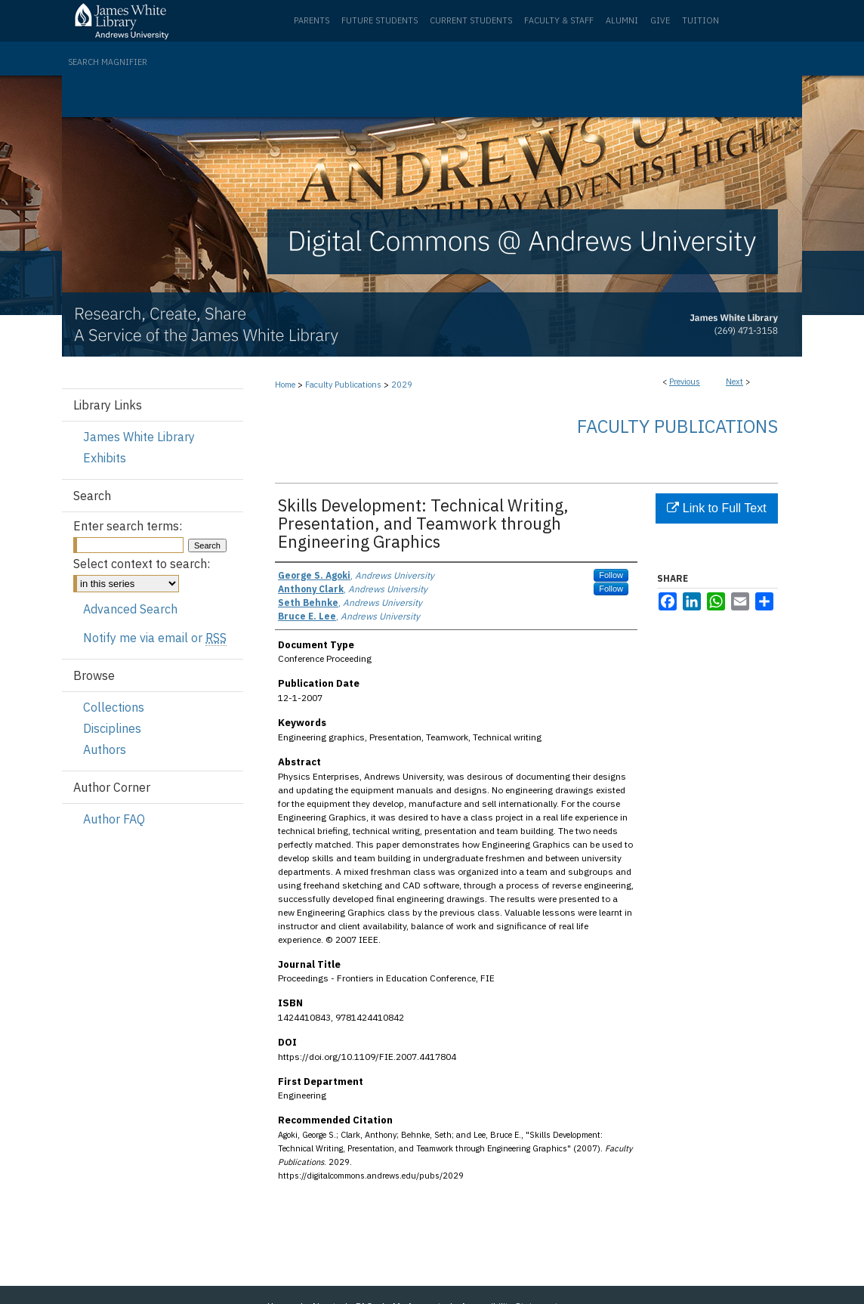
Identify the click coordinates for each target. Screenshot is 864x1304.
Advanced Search (130, 608)
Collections (113, 707)
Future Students (379, 20)
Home (285, 384)
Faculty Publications (343, 384)
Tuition (700, 20)
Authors (104, 749)
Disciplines (112, 728)
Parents (311, 20)
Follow (611, 574)
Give (660, 20)
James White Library (139, 436)
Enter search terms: (127, 525)
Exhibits (104, 457)
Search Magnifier (107, 62)
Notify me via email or (155, 637)
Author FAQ (114, 819)
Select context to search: (141, 563)
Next (734, 381)
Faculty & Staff (559, 20)
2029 (401, 384)
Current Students (471, 20)
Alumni (622, 20)
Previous (684, 381)
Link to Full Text (716, 508)
